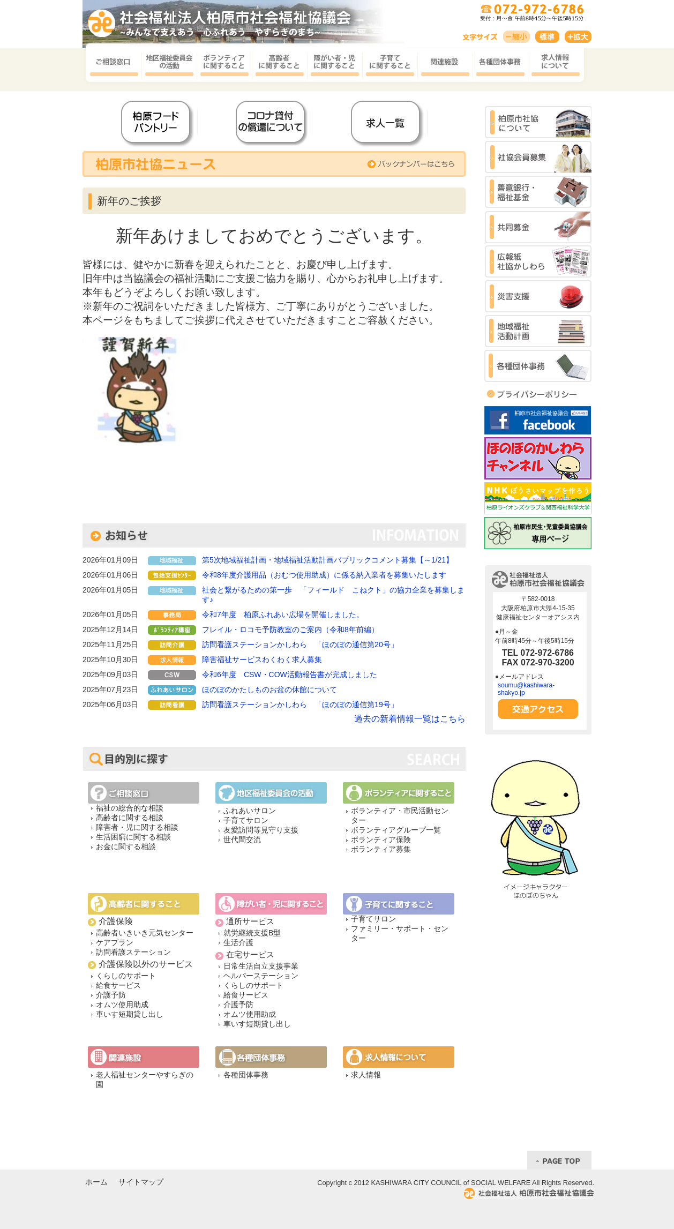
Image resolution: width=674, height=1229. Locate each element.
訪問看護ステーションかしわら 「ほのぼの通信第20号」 (300, 644)
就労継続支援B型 (252, 932)
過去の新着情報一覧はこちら (410, 718)
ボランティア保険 (381, 839)
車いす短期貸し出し (129, 1014)
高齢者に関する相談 (129, 817)
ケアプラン (114, 942)
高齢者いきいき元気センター (144, 932)
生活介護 (238, 942)
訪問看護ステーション (133, 952)
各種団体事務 (245, 1074)
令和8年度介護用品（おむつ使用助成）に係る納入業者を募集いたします (324, 575)
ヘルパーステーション (260, 975)
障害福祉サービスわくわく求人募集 (262, 659)
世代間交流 (242, 839)
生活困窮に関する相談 (133, 837)
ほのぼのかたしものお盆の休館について (269, 689)
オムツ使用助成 (122, 1004)
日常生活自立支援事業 (260, 966)
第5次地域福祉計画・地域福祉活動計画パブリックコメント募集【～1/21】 (327, 560)
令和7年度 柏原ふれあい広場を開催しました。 (283, 614)
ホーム (96, 1182)
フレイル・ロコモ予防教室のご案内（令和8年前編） (290, 629)
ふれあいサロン (249, 810)
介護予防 (111, 995)
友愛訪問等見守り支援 (260, 830)
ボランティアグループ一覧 (396, 830)
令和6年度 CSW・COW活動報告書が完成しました (289, 674)
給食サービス (118, 985)
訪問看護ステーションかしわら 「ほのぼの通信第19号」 (300, 704)
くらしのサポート (126, 975)
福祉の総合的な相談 (129, 808)
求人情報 (366, 1074)
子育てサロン (245, 820)
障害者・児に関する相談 (137, 827)
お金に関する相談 (126, 846)
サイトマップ (140, 1182)
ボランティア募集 (381, 849)
